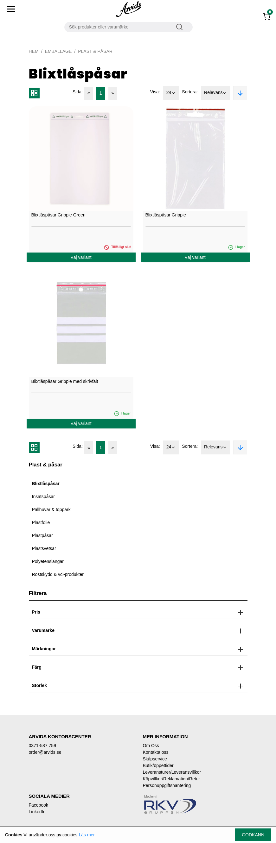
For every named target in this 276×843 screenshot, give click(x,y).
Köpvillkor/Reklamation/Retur (171, 778)
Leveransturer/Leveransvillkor (172, 772)
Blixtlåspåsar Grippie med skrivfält (64, 381)
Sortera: (190, 91)
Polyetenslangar (48, 561)
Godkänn (253, 834)
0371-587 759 (42, 745)
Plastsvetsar (44, 548)
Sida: (78, 91)
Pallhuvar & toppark (51, 509)
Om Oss (151, 745)
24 (171, 93)
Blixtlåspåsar (46, 483)
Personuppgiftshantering (167, 785)
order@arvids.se (45, 752)
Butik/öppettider (158, 765)
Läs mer (87, 834)
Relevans (215, 93)
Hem (34, 51)
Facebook (38, 805)
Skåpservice (155, 758)
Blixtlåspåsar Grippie (165, 214)
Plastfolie (41, 522)
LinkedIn (37, 811)
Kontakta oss (156, 752)
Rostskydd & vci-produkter (58, 574)
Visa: (155, 91)
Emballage (58, 51)
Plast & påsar (95, 51)
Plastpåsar (42, 535)
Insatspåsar (43, 496)
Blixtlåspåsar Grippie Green (58, 214)
